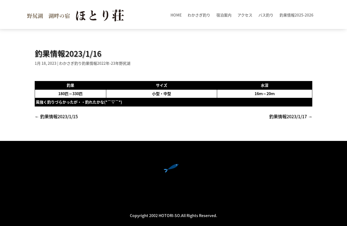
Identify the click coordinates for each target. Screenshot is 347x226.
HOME (176, 15)
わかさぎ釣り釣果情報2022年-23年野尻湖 (94, 63)
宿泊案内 (224, 15)
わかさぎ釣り (199, 15)
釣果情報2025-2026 (296, 15)
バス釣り (266, 15)
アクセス (244, 15)
